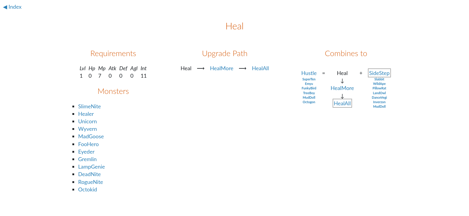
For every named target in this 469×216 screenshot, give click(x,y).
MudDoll (309, 97)
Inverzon (379, 102)
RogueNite (90, 181)
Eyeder (86, 151)
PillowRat (379, 88)
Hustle (309, 73)
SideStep (379, 73)
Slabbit (379, 79)
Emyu (309, 84)
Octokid (87, 189)
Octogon (309, 102)
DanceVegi (379, 97)
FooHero (88, 144)
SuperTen (309, 79)
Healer (86, 113)
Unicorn (87, 121)
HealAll (260, 68)
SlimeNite (89, 106)
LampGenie (91, 166)
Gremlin (87, 159)
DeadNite (89, 174)
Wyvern (87, 128)
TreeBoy (309, 93)
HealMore (221, 68)
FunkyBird (309, 88)
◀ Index (12, 6)
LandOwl (379, 93)
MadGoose (91, 136)
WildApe (379, 84)
